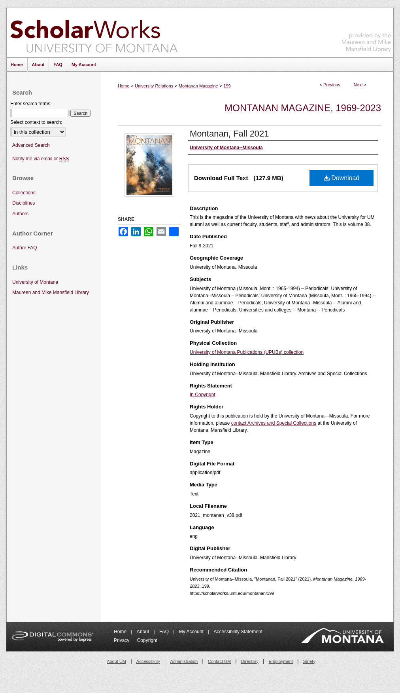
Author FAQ (24, 248)
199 (226, 86)
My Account (192, 631)
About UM (116, 661)
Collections (24, 193)
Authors (20, 213)
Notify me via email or (40, 159)
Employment (281, 661)
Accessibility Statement (238, 631)
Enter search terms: (31, 103)
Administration (184, 661)
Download (342, 178)
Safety (309, 661)
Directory (249, 661)
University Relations (154, 86)
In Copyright (202, 394)
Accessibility (148, 661)
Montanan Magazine (198, 86)
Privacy (122, 640)
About (144, 631)
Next (358, 84)
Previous (331, 84)
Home (123, 86)
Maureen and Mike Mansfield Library (366, 31)
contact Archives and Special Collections (273, 423)
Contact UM (219, 661)
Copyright (147, 640)
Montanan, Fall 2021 (229, 134)
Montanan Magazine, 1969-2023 (303, 108)
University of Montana (35, 282)
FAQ (164, 631)
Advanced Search (31, 145)
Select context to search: (36, 122)
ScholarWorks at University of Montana (94, 32)
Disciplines (23, 203)
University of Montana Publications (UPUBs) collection (247, 352)
